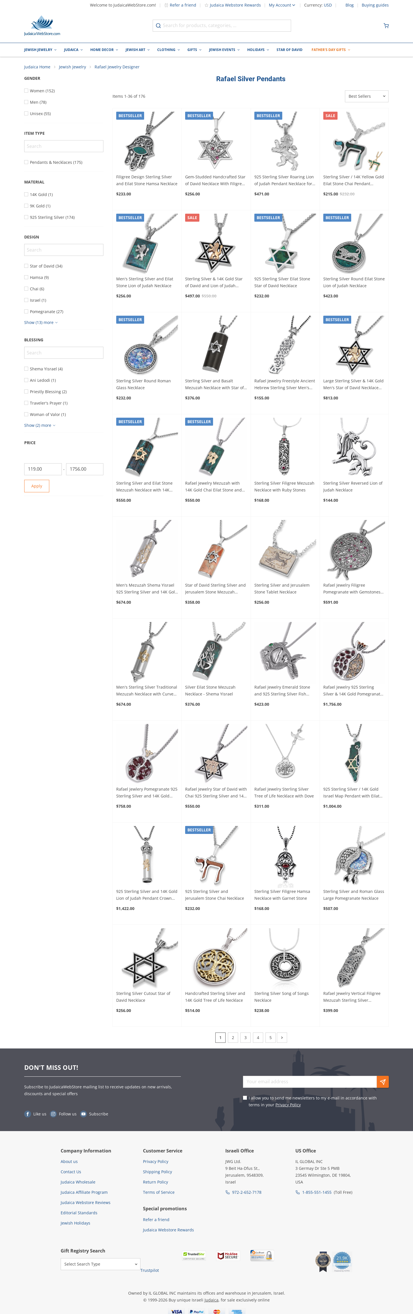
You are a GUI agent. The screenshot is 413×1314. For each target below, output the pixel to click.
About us (69, 1161)
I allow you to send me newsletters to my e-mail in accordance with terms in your (313, 1101)
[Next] (282, 1038)
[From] (43, 470)
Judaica (71, 49)
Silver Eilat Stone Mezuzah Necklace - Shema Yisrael (210, 691)
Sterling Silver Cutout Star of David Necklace (143, 997)
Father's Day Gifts (329, 49)
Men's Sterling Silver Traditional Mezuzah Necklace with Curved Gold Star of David (146, 691)
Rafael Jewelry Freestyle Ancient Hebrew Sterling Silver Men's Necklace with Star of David (284, 385)
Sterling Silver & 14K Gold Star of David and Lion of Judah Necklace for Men (214, 282)
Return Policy (155, 1182)
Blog (349, 5)
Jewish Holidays (75, 1223)
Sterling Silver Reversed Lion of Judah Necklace (353, 487)
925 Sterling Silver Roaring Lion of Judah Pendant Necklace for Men (284, 180)
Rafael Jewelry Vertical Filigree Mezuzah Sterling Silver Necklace (352, 997)
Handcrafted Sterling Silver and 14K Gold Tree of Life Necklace (215, 997)
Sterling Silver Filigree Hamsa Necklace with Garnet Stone (282, 895)
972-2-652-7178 (246, 1192)
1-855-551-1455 (317, 1192)
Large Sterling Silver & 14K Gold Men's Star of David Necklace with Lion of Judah (353, 385)
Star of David (289, 49)
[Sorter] (367, 97)
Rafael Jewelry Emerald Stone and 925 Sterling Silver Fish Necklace (282, 691)
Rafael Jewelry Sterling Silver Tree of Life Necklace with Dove (284, 793)
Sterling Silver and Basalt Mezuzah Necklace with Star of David (214, 385)
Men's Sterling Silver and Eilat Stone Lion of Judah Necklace (144, 282)
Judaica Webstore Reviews (86, 1202)
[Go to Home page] (42, 25)
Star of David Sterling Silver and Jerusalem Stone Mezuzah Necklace (215, 589)
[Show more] (41, 322)
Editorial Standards (79, 1213)
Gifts (192, 49)
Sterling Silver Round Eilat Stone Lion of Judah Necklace (354, 282)
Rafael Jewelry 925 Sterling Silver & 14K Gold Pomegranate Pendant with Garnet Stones (353, 691)
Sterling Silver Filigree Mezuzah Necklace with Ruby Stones (284, 487)
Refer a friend (180, 5)
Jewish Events (222, 49)
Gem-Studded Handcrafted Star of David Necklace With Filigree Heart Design (215, 180)
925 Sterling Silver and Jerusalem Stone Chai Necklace (214, 895)
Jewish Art (135, 49)
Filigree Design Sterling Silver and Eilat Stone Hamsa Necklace (146, 180)
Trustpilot (149, 1271)
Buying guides (375, 5)
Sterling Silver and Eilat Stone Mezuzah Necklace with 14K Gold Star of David (144, 487)
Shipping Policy (157, 1172)
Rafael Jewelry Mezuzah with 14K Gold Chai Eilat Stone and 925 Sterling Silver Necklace (213, 487)
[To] (85, 470)
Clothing (166, 49)
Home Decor (102, 49)
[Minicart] (386, 25)
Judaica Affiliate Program (84, 1192)
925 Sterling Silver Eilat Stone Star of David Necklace (282, 282)
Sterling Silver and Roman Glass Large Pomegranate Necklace (353, 895)
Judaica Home (37, 67)
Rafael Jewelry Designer (117, 67)
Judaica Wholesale (78, 1182)
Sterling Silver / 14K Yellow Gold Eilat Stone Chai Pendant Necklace (353, 180)
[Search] (63, 146)
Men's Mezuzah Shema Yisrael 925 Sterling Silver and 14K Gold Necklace (146, 589)
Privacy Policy (288, 1105)
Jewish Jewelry (38, 49)
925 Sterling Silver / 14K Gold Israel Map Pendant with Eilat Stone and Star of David (351, 793)
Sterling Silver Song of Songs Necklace (281, 997)
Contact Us (71, 1172)
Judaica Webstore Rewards (232, 5)
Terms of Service (159, 1192)
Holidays (256, 49)
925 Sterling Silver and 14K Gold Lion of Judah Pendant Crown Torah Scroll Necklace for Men (146, 895)
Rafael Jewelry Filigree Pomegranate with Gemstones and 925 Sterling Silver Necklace (354, 589)
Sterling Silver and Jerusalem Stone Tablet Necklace (282, 589)
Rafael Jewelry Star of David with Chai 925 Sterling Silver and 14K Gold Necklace (216, 793)
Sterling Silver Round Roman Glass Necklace (143, 385)
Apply (36, 486)
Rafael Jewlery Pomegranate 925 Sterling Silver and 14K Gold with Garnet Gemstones (146, 793)
